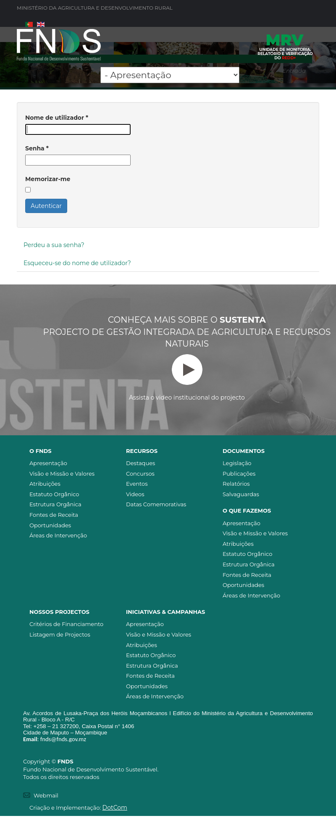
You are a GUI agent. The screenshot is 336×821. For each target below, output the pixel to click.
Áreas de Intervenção (58, 535)
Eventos (137, 483)
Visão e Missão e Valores (61, 473)
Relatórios (236, 483)
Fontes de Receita (53, 514)
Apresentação (48, 463)
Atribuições (44, 483)
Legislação (237, 463)
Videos (135, 494)
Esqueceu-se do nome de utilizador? (77, 263)
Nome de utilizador (56, 117)
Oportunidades (50, 525)
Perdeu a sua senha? (54, 245)
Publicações (239, 473)
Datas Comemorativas (156, 504)
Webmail (46, 795)
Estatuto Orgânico (54, 494)
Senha (37, 148)
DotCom (114, 807)
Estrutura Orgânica (55, 504)
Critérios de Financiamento (66, 624)
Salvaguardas (241, 494)
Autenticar (46, 206)
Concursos (140, 473)
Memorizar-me (47, 179)
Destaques (140, 463)
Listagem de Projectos (59, 634)
